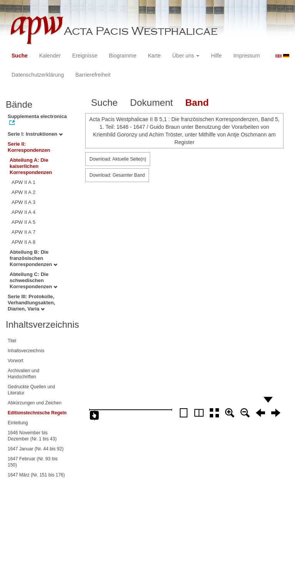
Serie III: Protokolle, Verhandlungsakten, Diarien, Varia (31, 303)
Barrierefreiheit (93, 75)
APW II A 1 (23, 182)
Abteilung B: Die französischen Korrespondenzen (33, 258)
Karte (154, 56)
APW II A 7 (23, 232)
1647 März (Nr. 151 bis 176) (36, 475)
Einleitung (18, 422)
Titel (12, 340)
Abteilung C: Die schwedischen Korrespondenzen (33, 280)
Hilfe (216, 56)
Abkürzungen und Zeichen (34, 403)
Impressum (246, 56)
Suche (20, 56)
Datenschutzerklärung (38, 75)
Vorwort (15, 360)
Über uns (186, 56)
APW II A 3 (23, 202)
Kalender (50, 56)
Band (197, 102)
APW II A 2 (23, 192)
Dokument (151, 102)
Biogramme (122, 56)
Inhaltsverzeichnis (26, 350)
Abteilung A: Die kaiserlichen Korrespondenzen (31, 166)
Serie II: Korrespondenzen (29, 147)
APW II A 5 (23, 222)
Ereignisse (84, 56)
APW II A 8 (23, 242)
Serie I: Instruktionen (35, 134)
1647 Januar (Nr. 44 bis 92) (35, 449)
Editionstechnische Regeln (37, 412)
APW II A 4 (23, 212)
